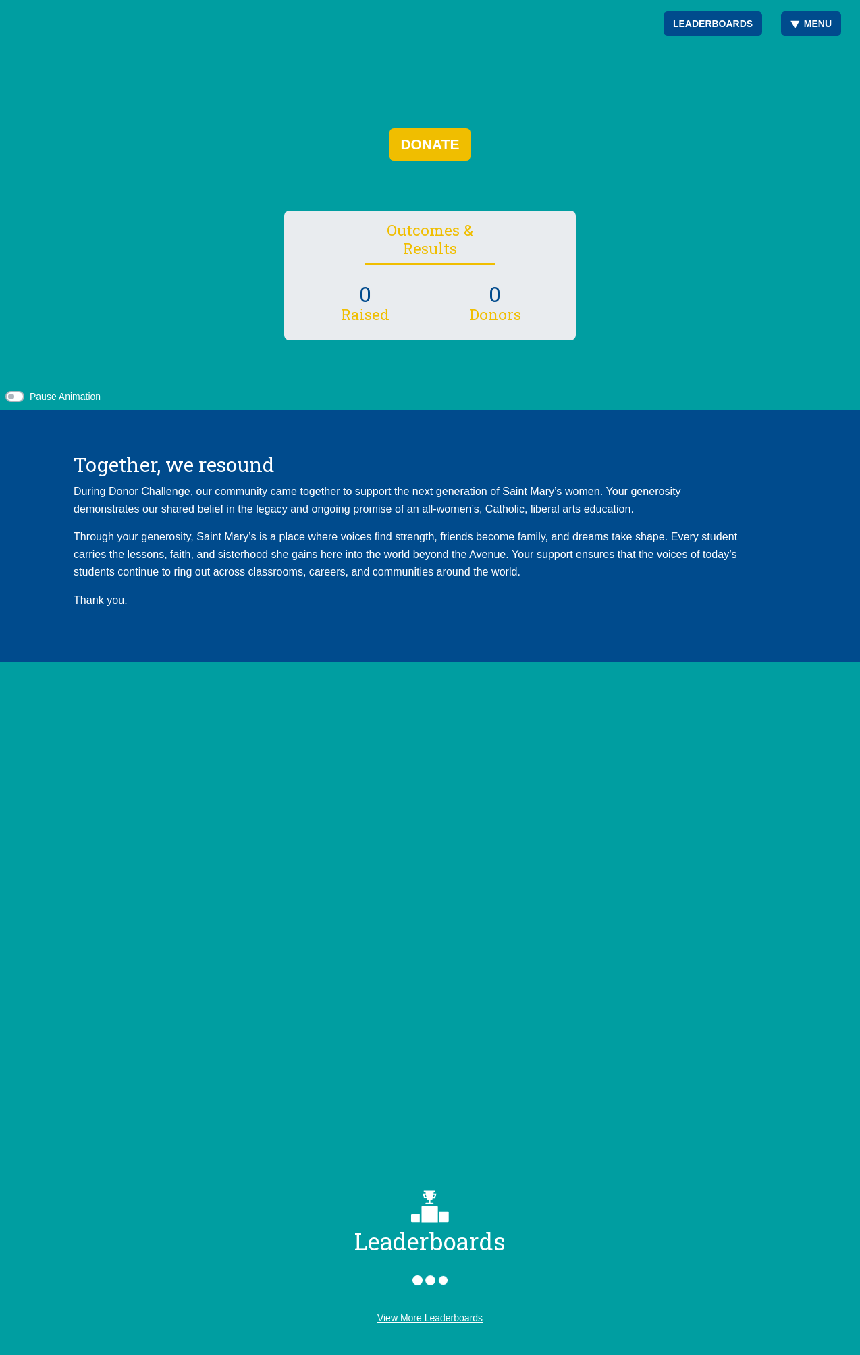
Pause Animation (65, 396)
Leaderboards (713, 23)
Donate (429, 144)
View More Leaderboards (430, 1317)
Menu (811, 23)
